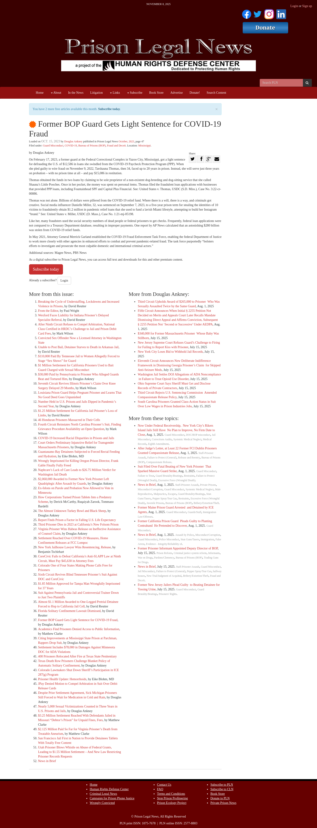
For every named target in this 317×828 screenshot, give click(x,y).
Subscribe (134, 92)
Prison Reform (164, 553)
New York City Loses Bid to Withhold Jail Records (170, 351)
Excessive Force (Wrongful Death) (176, 480)
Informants (214, 553)
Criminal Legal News (103, 793)
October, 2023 (126, 141)
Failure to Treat (146, 475)
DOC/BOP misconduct (198, 434)
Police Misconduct (169, 539)
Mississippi (144, 145)
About (56, 92)
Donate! (195, 92)
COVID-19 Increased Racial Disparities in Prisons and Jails (76, 438)
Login (294, 6)
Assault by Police (184, 535)
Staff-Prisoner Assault (186, 484)
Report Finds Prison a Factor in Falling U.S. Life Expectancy (77, 520)
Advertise (176, 92)
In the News (75, 92)
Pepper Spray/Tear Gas (164, 498)
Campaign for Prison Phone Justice (112, 798)
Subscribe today (109, 109)
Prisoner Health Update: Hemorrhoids (62, 679)
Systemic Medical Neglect (187, 439)
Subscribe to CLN (221, 789)
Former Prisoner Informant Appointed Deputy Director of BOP (178, 548)
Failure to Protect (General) (162, 457)
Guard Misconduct (53, 145)
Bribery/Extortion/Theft (206, 503)
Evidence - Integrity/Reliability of (164, 544)
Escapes (172, 494)
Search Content (216, 92)
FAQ (160, 789)
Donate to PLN (220, 798)
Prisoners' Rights (168, 594)
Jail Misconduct (146, 571)
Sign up (307, 6)
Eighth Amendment (158, 444)
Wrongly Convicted (102, 803)
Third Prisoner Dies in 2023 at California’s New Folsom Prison (78, 524)
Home (40, 92)
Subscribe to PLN (221, 784)
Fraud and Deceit (116, 145)
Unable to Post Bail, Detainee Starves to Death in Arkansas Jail (78, 347)
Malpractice (160, 494)
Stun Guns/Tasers (189, 539)
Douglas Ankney (73, 141)
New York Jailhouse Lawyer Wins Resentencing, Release (74, 547)
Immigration (207, 539)
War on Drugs (145, 557)
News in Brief (47, 761)
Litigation (96, 92)
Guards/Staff (194, 512)
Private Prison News (223, 803)
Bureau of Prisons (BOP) (91, 145)
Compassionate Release (158, 462)
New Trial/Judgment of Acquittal (164, 575)
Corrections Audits (162, 439)
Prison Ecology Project (171, 803)
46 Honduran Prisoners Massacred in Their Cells (69, 420)
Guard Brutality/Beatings (169, 475)
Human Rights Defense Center (109, 789)
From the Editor (48, 310)
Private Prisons (208, 484)
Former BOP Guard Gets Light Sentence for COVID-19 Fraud (77, 620)
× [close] (216, 109)
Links (115, 92)
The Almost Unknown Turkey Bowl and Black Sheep (72, 511)
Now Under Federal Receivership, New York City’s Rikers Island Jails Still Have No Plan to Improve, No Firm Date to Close (176, 430)
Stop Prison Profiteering (172, 798)
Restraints (189, 475)
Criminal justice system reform (190, 553)
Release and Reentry (189, 457)
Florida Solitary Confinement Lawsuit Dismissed (69, 611)
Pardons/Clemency (164, 557)
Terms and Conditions (171, 793)
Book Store (156, 92)
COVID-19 (71, 145)
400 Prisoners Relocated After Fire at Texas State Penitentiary (77, 656)
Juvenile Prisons (155, 503)
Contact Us (164, 784)
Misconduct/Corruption (150, 489)
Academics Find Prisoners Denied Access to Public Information (78, 629)
